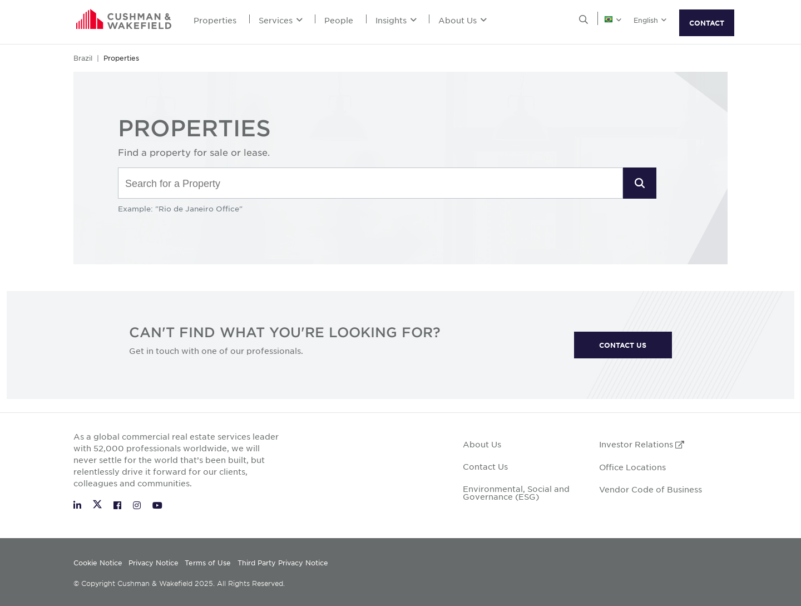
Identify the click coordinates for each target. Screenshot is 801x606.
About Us (462, 20)
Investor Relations (641, 444)
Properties (215, 20)
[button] (639, 183)
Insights (396, 20)
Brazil (82, 57)
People (338, 20)
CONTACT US (622, 345)
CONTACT (706, 22)
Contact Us (485, 466)
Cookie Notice (97, 562)
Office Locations (632, 467)
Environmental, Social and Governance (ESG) (516, 492)
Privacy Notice (153, 562)
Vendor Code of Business (650, 489)
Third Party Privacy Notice (283, 562)
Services (281, 20)
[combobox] (370, 183)
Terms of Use (208, 562)
